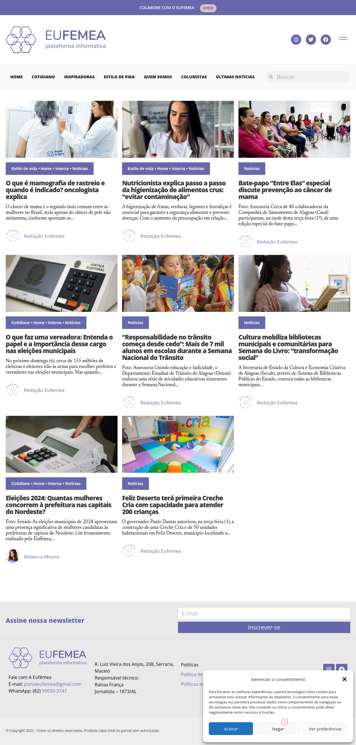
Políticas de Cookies (202, 684)
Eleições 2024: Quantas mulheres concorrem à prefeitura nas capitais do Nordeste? (58, 505)
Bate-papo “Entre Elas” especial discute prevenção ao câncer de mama (285, 190)
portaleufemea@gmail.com (53, 684)
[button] (344, 679)
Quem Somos (158, 76)
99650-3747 (54, 691)
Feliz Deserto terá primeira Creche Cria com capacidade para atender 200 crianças (172, 505)
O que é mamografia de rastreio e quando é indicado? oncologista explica (55, 190)
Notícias (80, 168)
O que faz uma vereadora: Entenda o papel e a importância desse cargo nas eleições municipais (59, 344)
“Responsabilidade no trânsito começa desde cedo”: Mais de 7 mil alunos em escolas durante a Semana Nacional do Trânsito (177, 347)
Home (16, 76)
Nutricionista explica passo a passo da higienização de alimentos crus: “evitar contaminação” (174, 190)
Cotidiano (43, 76)
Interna (62, 168)
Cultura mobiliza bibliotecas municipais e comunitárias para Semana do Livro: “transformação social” (288, 347)
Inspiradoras (79, 76)
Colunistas (194, 76)
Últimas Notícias (235, 76)
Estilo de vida (119, 76)
